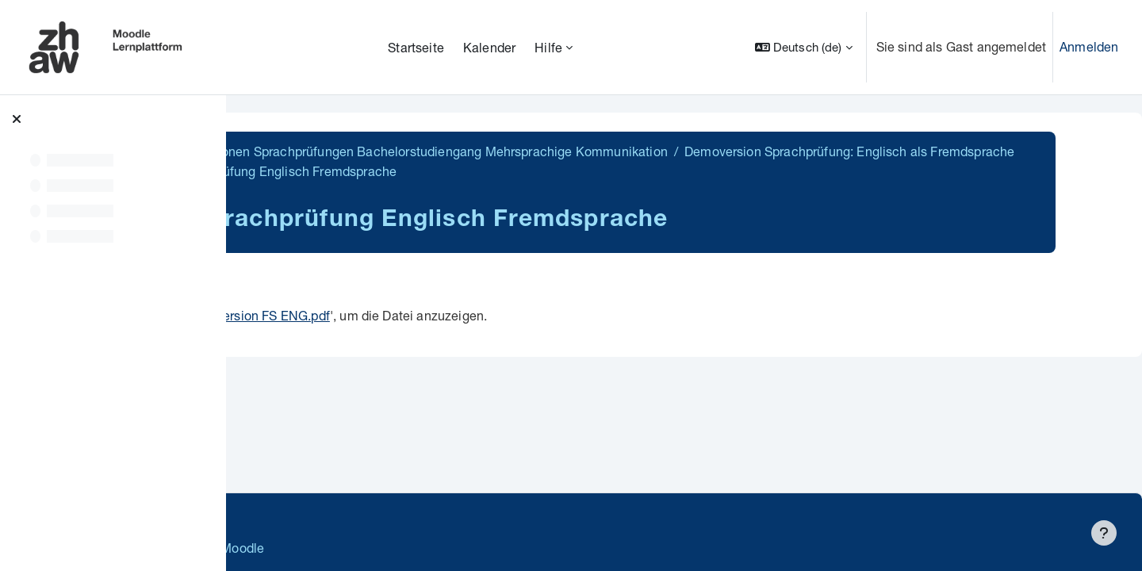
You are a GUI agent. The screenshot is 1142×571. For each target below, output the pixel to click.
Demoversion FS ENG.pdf (478, 315)
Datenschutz (287, 515)
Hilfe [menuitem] (548, 47)
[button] (804, 47)
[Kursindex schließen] (16, 119)
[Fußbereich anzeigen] (1104, 533)
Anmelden (1089, 46)
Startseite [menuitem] (416, 47)
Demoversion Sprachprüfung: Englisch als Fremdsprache (439, 170)
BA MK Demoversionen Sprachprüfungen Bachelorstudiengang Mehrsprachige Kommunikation (533, 151)
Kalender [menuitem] (489, 47)
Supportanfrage (390, 515)
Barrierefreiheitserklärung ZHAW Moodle (368, 547)
